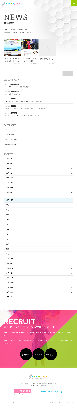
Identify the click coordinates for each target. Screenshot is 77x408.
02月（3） (9, 250)
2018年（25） (9, 201)
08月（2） (9, 225)
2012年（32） (9, 284)
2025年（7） (9, 164)
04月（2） (9, 240)
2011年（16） (9, 289)
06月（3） (9, 230)
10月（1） (9, 216)
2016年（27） (9, 265)
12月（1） (9, 206)
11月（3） (9, 211)
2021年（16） (9, 183)
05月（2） (9, 235)
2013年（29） (9, 279)
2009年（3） (9, 299)
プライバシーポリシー (11, 405)
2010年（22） (9, 294)
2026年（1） (9, 159)
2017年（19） (9, 260)
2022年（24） (9, 178)
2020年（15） (9, 188)
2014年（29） (9, 274)
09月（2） (9, 220)
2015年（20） (9, 269)
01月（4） (9, 255)
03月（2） (9, 245)
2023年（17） (9, 173)
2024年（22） (9, 168)
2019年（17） (9, 193)
